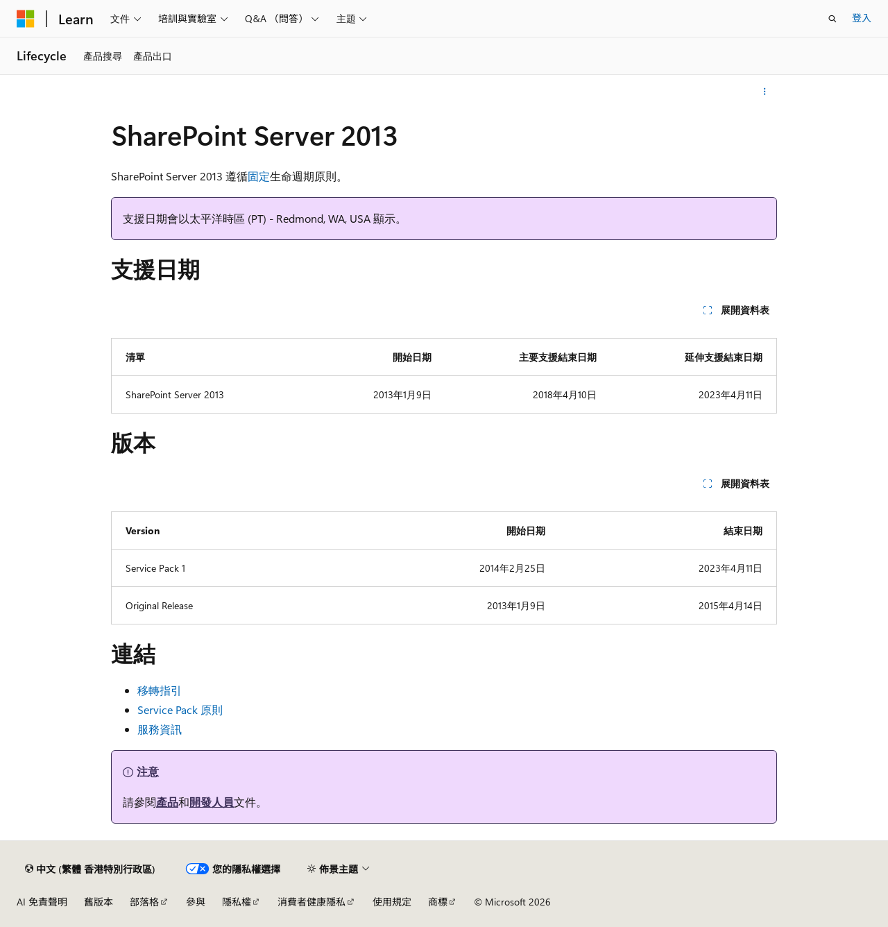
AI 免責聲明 (42, 901)
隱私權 (236, 901)
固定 (259, 176)
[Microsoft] (26, 19)
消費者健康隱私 (311, 901)
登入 (861, 17)
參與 (195, 901)
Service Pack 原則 (180, 709)
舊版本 (98, 901)
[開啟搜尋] (832, 18)
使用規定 (392, 901)
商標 (437, 901)
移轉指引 (159, 690)
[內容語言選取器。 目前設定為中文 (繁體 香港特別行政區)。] (90, 869)
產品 (167, 801)
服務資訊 (159, 729)
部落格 (144, 901)
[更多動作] (765, 91)
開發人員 (211, 801)
